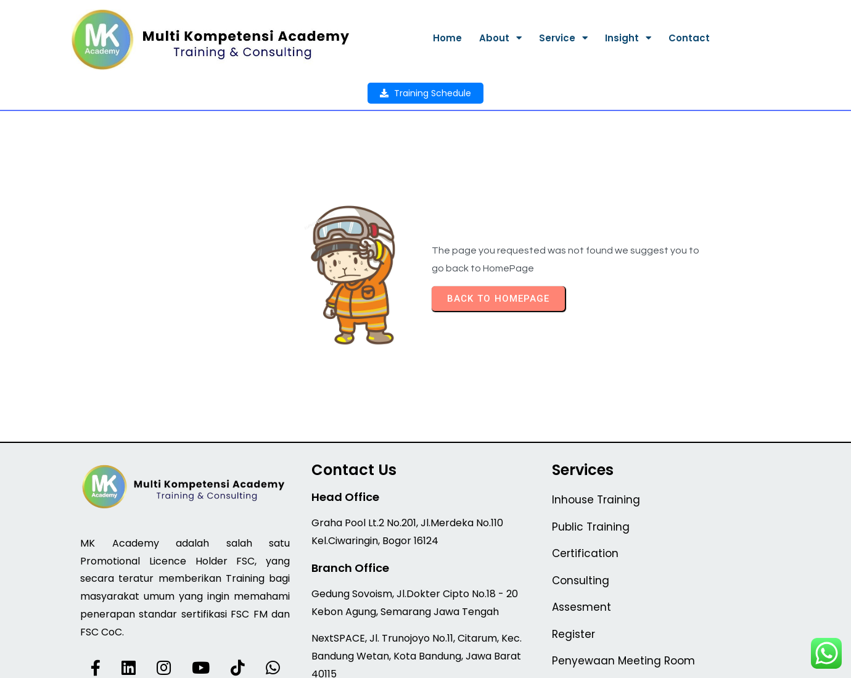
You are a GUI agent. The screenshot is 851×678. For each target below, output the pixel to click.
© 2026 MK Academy (425, 660)
